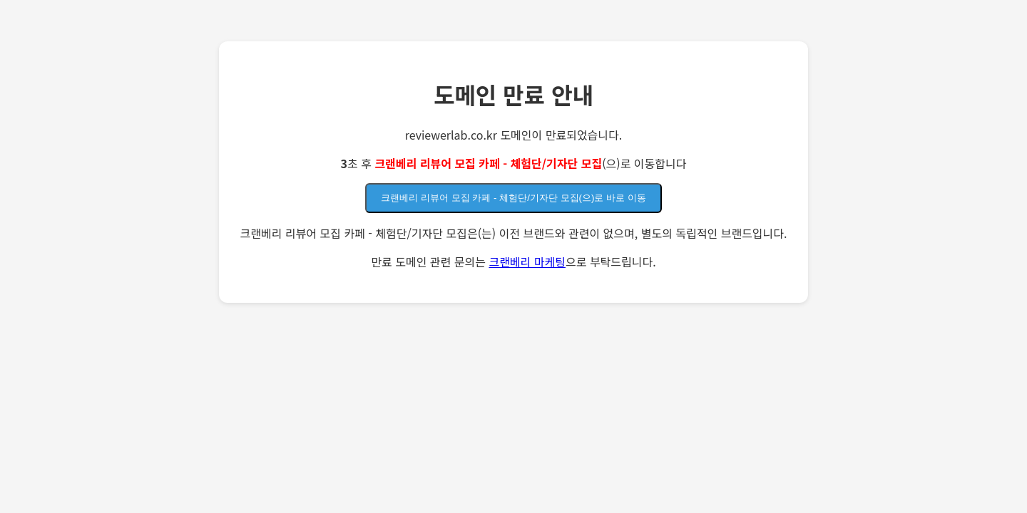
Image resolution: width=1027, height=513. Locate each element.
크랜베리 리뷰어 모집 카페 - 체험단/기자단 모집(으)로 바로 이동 (513, 197)
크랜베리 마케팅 (527, 261)
